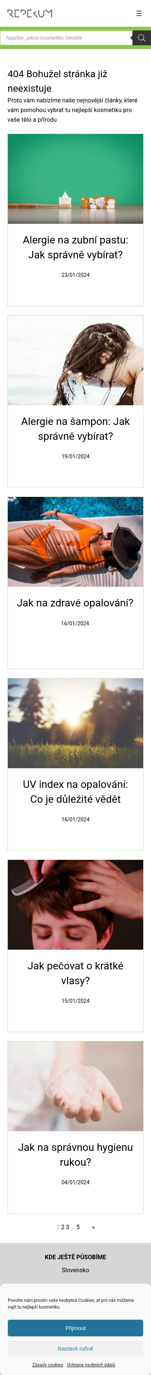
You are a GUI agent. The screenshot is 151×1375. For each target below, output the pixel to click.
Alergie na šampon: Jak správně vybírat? (75, 428)
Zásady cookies (47, 1365)
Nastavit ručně (75, 1348)
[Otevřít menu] (139, 13)
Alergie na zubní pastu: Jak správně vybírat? (75, 247)
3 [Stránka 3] (67, 1227)
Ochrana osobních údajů (91, 1365)
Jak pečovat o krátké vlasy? (75, 973)
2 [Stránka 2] (62, 1227)
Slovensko (75, 1270)
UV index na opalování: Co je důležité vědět (75, 791)
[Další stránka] (92, 1227)
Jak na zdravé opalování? (75, 603)
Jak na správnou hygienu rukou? (75, 1154)
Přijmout (75, 1328)
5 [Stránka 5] (78, 1227)
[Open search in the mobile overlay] (75, 37)
